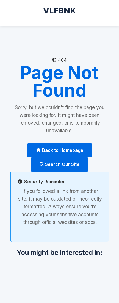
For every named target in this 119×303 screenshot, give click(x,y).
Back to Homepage (59, 150)
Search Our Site (59, 164)
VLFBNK (59, 10)
